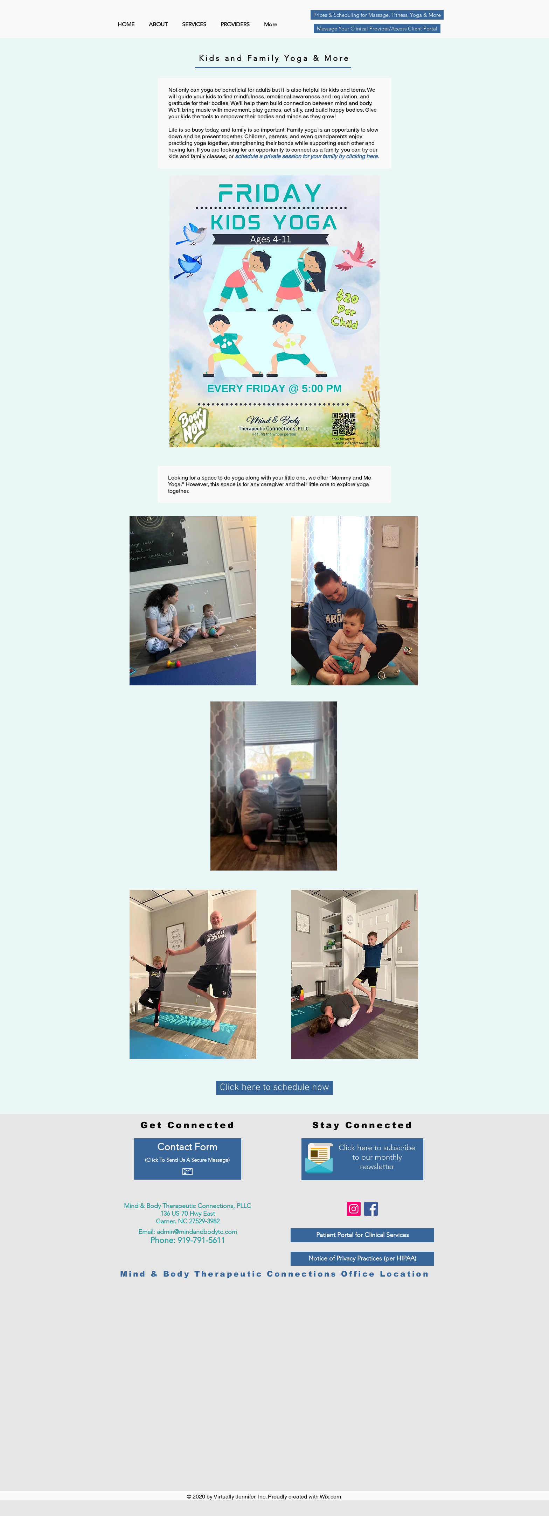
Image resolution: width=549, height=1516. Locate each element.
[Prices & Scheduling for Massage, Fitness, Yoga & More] (377, 15)
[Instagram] (354, 1209)
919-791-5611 (201, 1240)
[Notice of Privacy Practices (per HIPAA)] (362, 1259)
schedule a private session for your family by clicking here (306, 156)
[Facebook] (371, 1209)
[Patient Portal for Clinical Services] (362, 1235)
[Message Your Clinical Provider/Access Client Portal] (377, 28)
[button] (237, 24)
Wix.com (330, 1496)
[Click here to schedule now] (274, 1088)
